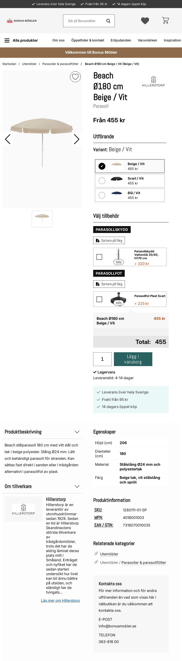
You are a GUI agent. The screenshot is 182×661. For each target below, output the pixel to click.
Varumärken (147, 40)
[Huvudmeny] (21, 40)
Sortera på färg (109, 240)
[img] (75, 77)
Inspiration (172, 40)
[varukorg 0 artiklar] (165, 21)
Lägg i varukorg (133, 359)
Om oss (58, 40)
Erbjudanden (121, 40)
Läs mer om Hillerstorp (60, 600)
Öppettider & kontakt (87, 40)
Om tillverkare (42, 486)
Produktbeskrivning (42, 431)
